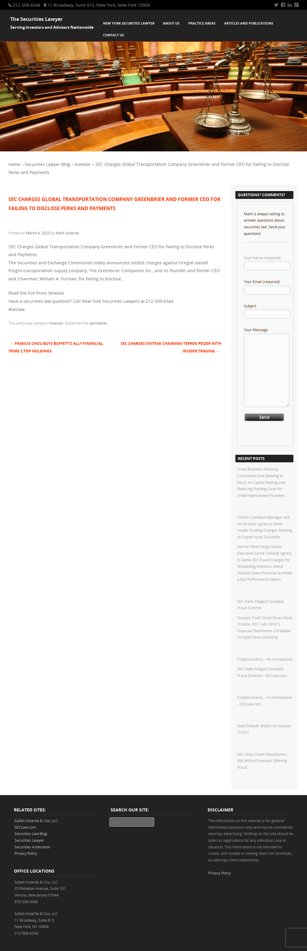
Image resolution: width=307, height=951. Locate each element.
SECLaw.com (25, 827)
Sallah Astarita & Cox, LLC (36, 820)
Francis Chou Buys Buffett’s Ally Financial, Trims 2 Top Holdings (56, 347)
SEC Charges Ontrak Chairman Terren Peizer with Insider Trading (171, 347)
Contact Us (113, 35)
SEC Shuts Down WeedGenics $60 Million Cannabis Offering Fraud (262, 761)
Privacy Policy (26, 853)
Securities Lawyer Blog (47, 164)
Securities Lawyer (29, 840)
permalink (98, 323)
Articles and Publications (248, 23)
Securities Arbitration (32, 846)
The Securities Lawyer (36, 19)
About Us (171, 23)
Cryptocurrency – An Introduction (264, 659)
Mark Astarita (67, 232)
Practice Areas (201, 23)
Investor (83, 164)
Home (14, 164)
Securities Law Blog (31, 833)
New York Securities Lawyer (128, 23)
